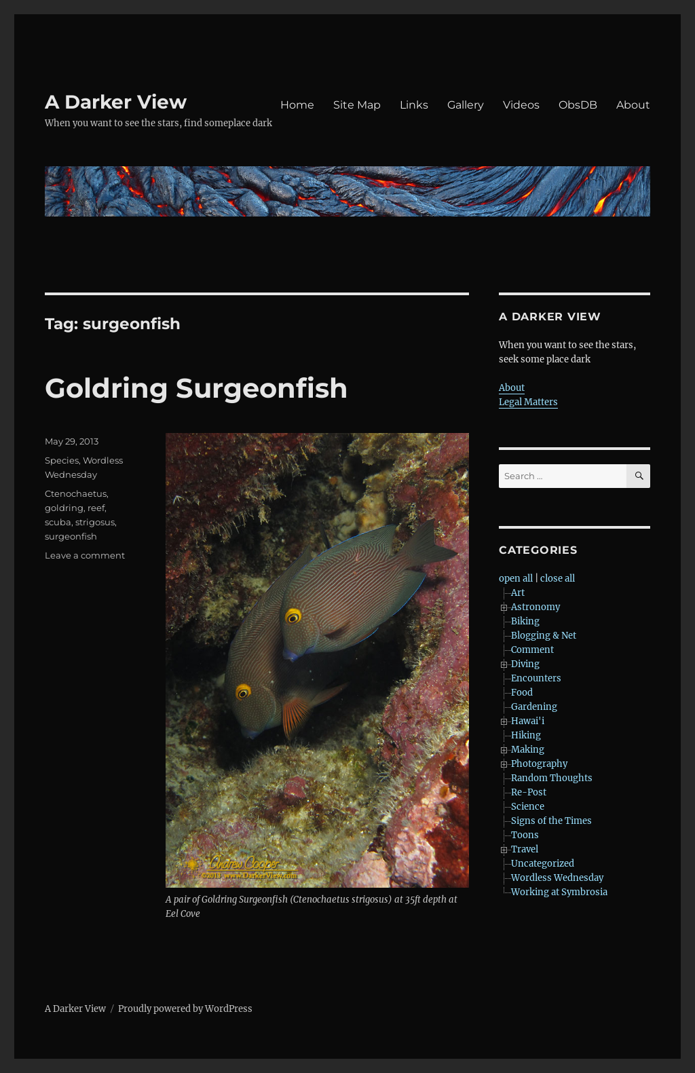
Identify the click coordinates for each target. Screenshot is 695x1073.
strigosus (95, 521)
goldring (64, 507)
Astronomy (535, 607)
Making (527, 749)
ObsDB (578, 104)
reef (96, 507)
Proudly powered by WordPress (185, 1009)
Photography (539, 764)
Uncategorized (542, 863)
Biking (525, 621)
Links (414, 104)
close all (557, 578)
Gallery (465, 104)
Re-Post (528, 792)
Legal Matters (528, 402)
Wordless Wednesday (557, 878)
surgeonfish (71, 536)
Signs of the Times (551, 821)
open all (516, 578)
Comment (532, 650)
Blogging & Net (543, 635)
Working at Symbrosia (559, 892)
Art (518, 593)
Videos (521, 104)
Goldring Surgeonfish (196, 387)
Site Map (357, 104)
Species (62, 460)
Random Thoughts (552, 778)
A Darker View (116, 101)
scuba (58, 521)
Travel (524, 849)
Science (527, 806)
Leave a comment (85, 555)
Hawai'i (527, 721)
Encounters (536, 678)
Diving (525, 664)
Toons (525, 835)
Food (522, 692)
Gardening (534, 707)
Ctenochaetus (76, 493)
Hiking (526, 735)
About (633, 104)
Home (297, 104)
